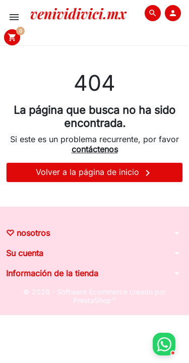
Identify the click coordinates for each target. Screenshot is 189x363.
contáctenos (95, 149)
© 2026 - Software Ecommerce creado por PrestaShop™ (94, 296)
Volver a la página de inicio (95, 173)
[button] (152, 13)
